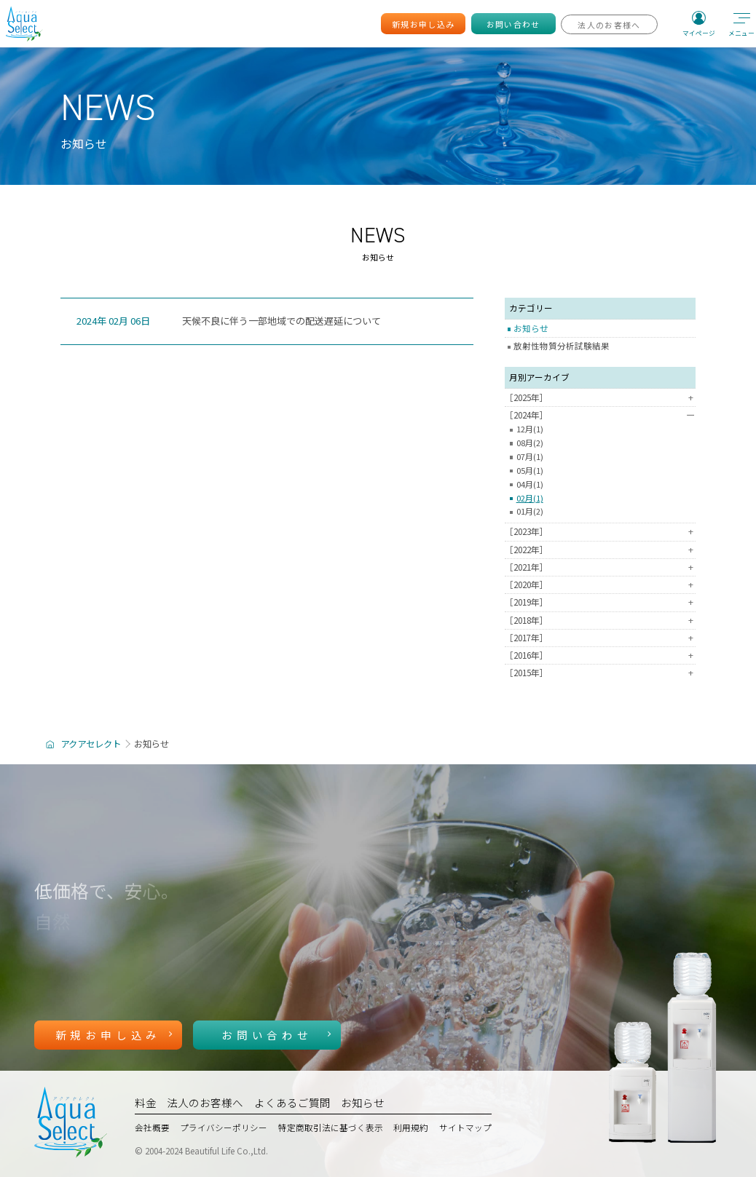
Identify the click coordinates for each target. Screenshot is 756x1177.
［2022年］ (600, 550)
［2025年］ (600, 398)
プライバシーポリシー (223, 1127)
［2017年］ (600, 638)
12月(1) (529, 429)
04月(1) (529, 484)
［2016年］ (600, 655)
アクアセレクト (90, 743)
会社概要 (152, 1127)
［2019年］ (600, 602)
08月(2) (529, 443)
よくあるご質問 (292, 1102)
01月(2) (529, 511)
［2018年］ (600, 621)
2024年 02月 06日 (113, 321)
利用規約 (410, 1127)
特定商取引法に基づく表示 (330, 1127)
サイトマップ (465, 1127)
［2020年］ (600, 585)
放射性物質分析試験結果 (561, 346)
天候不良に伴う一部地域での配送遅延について (281, 321)
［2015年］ (600, 673)
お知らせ (530, 328)
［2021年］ (600, 567)
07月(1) (529, 457)
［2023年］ (600, 532)
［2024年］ (600, 415)
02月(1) (529, 498)
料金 (146, 1102)
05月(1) (529, 471)
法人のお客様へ (205, 1102)
